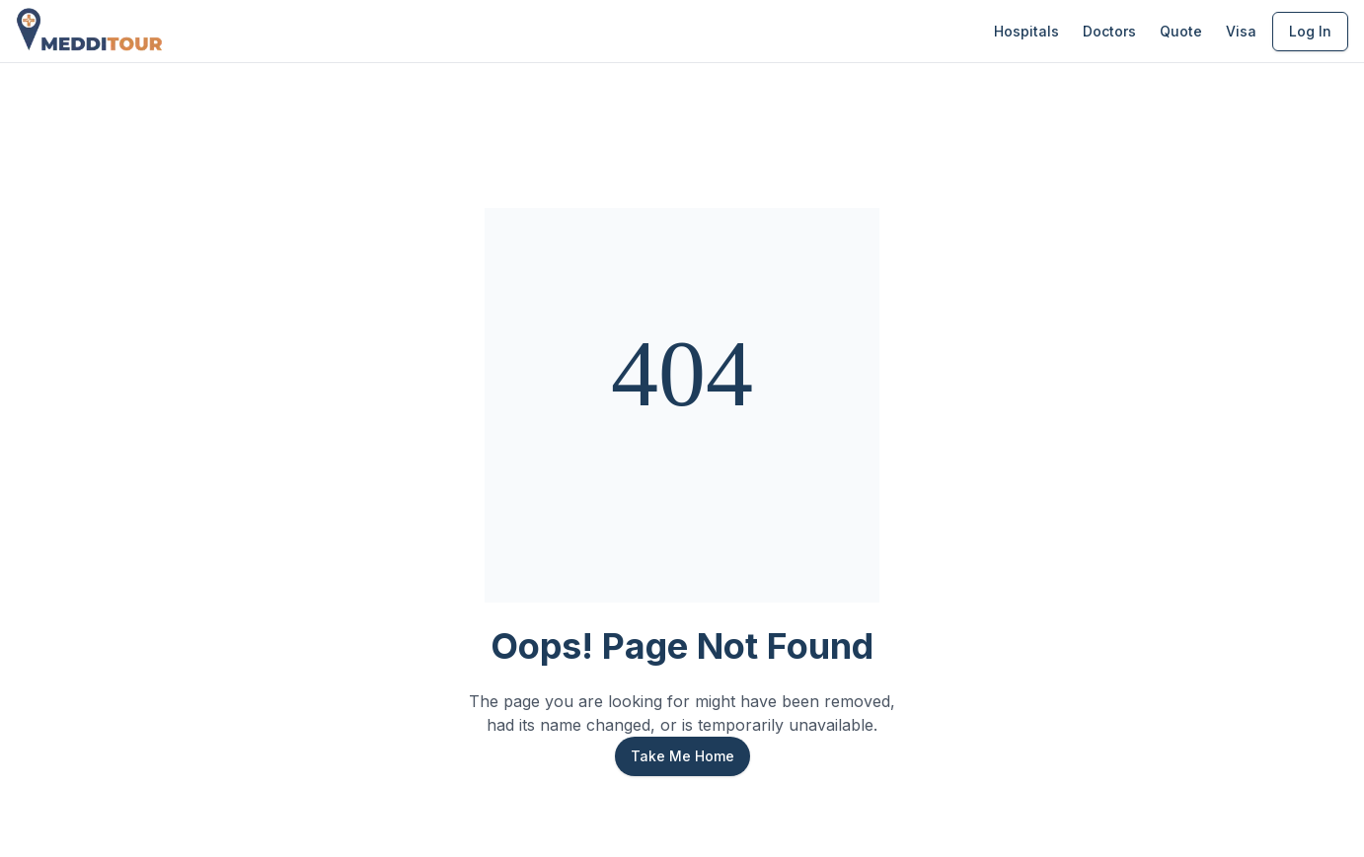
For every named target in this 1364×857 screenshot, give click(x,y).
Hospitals (1026, 31)
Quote (1181, 31)
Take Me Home (682, 756)
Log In (1310, 31)
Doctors (1109, 31)
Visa (1241, 31)
